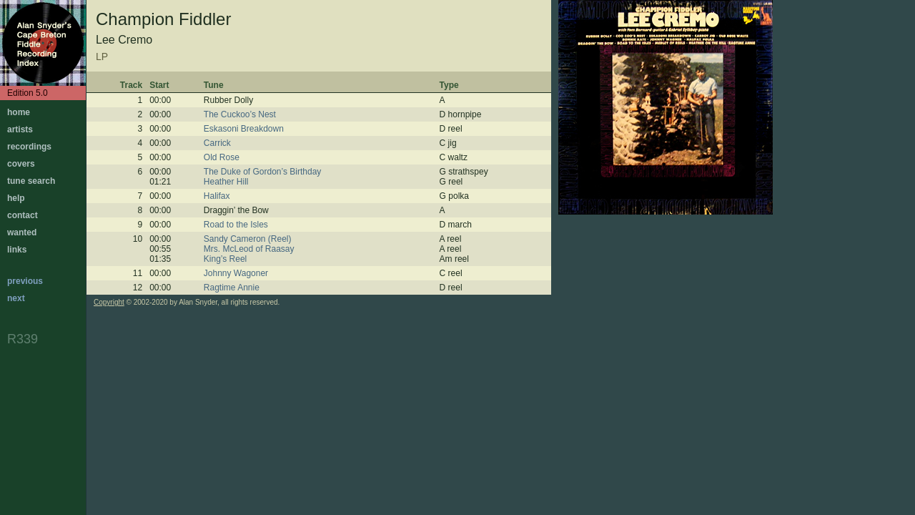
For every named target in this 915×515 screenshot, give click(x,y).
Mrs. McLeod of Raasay (249, 249)
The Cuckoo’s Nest (240, 114)
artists (20, 129)
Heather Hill (226, 182)
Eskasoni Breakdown (244, 129)
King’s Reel (225, 259)
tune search (31, 181)
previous (25, 281)
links (16, 250)
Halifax (217, 196)
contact (22, 215)
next (16, 298)
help (16, 198)
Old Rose (221, 157)
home (18, 112)
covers (21, 164)
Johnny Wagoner (236, 273)
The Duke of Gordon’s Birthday (263, 172)
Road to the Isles (236, 225)
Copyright (109, 302)
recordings (29, 147)
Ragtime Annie (231, 288)
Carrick (217, 143)
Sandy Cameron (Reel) (248, 239)
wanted (21, 232)
